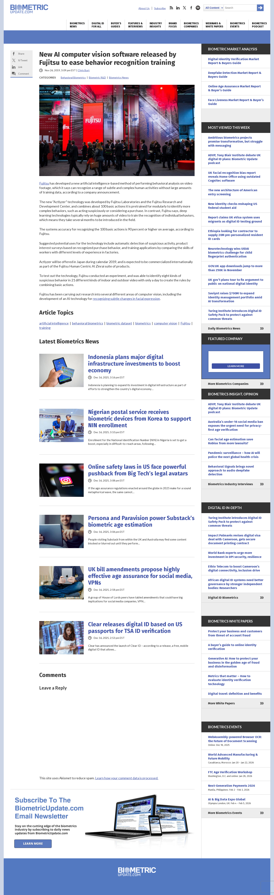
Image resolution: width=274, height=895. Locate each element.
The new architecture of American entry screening (232, 192)
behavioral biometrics (87, 323)
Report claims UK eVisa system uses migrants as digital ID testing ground (235, 219)
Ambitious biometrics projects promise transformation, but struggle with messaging (235, 142)
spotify (198, 7)
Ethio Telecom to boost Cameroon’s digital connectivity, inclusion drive (234, 568)
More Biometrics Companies (228, 384)
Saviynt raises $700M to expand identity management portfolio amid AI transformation (235, 297)
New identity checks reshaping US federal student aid (232, 206)
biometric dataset (119, 323)
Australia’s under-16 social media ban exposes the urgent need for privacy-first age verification (235, 426)
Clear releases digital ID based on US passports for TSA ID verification (135, 627)
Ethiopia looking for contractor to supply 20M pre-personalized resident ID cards (235, 235)
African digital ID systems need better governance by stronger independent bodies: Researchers (235, 584)
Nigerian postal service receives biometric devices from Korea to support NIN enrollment (139, 419)
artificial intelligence (54, 323)
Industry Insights (156, 25)
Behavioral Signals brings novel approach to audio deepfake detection (231, 470)
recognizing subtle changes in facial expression (126, 299)
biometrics (143, 323)
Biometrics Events (237, 25)
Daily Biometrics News (224, 328)
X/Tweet (22, 60)
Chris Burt (84, 70)
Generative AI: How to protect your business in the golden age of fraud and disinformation (234, 662)
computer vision (165, 323)
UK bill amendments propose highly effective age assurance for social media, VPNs (140, 576)
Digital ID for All (98, 25)
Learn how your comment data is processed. (126, 778)
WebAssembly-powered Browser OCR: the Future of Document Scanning (236, 741)
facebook (191, 7)
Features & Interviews (135, 25)
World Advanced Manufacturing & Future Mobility (236, 758)
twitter (184, 7)
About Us (144, 8)
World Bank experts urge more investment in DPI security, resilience (234, 555)
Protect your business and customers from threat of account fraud (235, 633)
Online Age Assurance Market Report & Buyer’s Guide (234, 88)
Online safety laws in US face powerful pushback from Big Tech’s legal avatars (138, 470)
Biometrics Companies (191, 25)
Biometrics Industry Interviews (230, 484)
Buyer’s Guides (116, 25)
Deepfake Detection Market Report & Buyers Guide (234, 75)
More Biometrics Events (225, 813)
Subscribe (160, 8)
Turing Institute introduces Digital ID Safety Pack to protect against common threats (235, 315)
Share (21, 53)
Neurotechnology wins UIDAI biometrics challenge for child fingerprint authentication (230, 253)
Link (20, 67)
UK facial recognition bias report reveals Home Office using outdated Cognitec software (234, 177)
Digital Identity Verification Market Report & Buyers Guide (233, 61)
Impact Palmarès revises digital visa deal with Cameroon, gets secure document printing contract (234, 539)
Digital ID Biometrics (223, 598)
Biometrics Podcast (259, 25)
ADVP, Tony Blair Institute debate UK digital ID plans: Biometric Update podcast (234, 159)
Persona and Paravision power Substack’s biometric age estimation (141, 521)
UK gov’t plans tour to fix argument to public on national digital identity (235, 282)
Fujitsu (44, 183)
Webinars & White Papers (214, 25)
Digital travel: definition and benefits (235, 694)
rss (171, 7)
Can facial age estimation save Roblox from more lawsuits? (230, 441)
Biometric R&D (97, 77)
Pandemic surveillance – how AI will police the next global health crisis (234, 455)
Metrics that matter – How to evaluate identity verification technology (229, 680)
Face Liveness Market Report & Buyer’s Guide (236, 102)
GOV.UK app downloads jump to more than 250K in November (235, 268)
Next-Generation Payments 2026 (236, 788)
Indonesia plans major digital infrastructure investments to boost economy (134, 364)
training (45, 328)
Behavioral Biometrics (73, 77)
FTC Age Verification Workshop (236, 774)
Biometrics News (77, 25)
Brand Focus (173, 25)
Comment (23, 73)
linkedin (178, 7)
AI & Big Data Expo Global (236, 801)
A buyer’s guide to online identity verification (232, 647)
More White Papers (221, 703)
